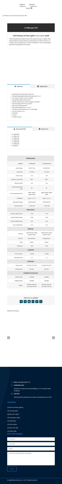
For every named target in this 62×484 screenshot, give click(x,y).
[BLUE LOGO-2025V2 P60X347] (10, 6)
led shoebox (28, 107)
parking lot (29, 109)
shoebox (23, 111)
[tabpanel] (31, 104)
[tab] (18, 86)
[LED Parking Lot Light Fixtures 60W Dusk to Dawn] (31, 314)
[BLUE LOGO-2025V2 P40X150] (23, 375)
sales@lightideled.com (24, 382)
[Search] (29, 8)
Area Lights (40, 36)
